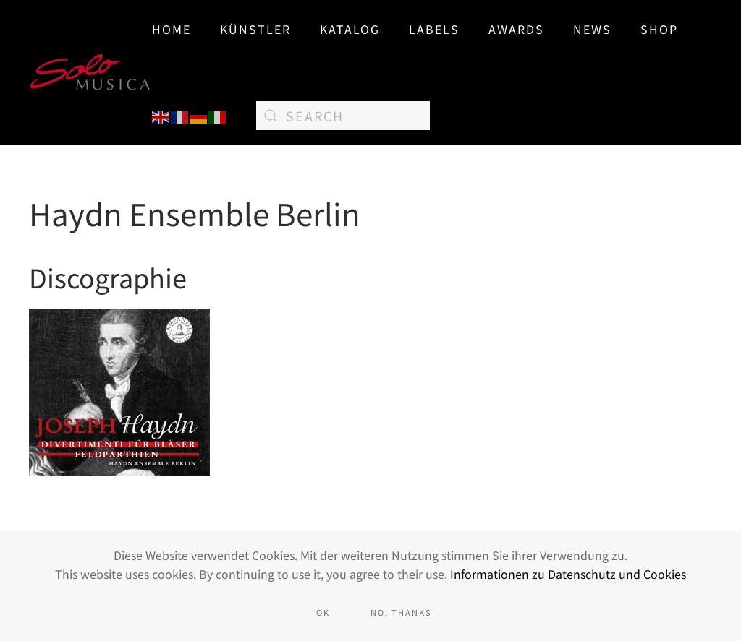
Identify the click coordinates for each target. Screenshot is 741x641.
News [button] (592, 29)
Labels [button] (434, 29)
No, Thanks (401, 612)
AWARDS (516, 29)
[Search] (343, 115)
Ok (323, 612)
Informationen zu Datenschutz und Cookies (568, 573)
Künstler (255, 29)
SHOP (659, 29)
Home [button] (171, 29)
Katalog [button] (350, 29)
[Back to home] (90, 72)
